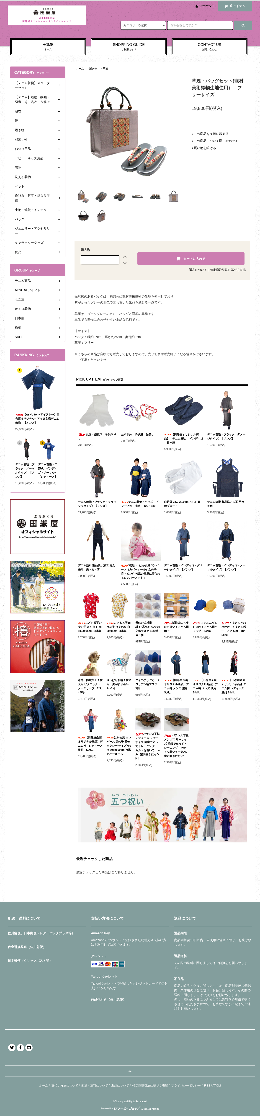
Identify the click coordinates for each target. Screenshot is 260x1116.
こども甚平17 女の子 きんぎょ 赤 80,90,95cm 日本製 (90, 627)
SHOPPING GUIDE (129, 47)
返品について (198, 270)
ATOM (217, 1085)
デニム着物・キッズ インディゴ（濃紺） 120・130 (140, 504)
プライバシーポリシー (186, 1085)
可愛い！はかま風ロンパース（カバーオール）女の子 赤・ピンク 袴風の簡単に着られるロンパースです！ (140, 571)
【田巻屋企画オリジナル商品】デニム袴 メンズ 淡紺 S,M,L (205, 686)
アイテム (234, 6)
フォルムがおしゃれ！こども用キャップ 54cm (205, 627)
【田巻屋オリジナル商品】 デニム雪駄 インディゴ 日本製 (183, 438)
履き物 (93, 68)
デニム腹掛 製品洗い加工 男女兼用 (225, 504)
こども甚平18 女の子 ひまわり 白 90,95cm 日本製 (119, 627)
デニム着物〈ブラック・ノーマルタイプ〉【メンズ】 (24, 470)
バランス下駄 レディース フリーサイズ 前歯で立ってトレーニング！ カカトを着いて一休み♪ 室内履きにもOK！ (147, 746)
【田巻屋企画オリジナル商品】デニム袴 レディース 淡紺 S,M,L (90, 743)
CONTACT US (209, 47)
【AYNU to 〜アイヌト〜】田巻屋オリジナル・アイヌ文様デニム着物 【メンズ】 (37, 418)
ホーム (80, 68)
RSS (207, 1085)
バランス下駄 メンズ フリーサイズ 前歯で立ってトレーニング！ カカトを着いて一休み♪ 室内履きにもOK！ (176, 746)
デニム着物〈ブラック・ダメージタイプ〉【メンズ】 (226, 436)
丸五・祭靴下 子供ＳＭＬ (97, 436)
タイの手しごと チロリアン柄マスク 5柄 (147, 684)
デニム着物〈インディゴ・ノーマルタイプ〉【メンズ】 (226, 567)
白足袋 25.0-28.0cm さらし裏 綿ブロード (182, 504)
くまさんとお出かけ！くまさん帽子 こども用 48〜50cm (233, 629)
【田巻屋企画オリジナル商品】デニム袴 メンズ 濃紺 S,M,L (176, 686)
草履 (105, 68)
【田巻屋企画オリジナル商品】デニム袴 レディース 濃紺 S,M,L (233, 686)
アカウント (207, 6)
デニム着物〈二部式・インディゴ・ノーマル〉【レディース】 (47, 470)
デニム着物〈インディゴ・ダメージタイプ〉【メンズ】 (183, 567)
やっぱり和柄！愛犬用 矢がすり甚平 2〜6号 (119, 684)
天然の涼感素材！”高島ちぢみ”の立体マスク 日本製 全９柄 (148, 629)
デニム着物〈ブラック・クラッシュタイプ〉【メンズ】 (97, 504)
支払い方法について (64, 1085)
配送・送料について (94, 1085)
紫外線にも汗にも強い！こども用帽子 (176, 627)
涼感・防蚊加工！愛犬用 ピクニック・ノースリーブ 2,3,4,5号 (90, 686)
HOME (48, 47)
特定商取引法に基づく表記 (228, 270)
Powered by (130, 1108)
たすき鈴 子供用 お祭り (137, 434)
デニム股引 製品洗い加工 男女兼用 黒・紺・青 (96, 567)
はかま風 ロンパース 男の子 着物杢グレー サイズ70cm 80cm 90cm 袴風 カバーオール (119, 746)
